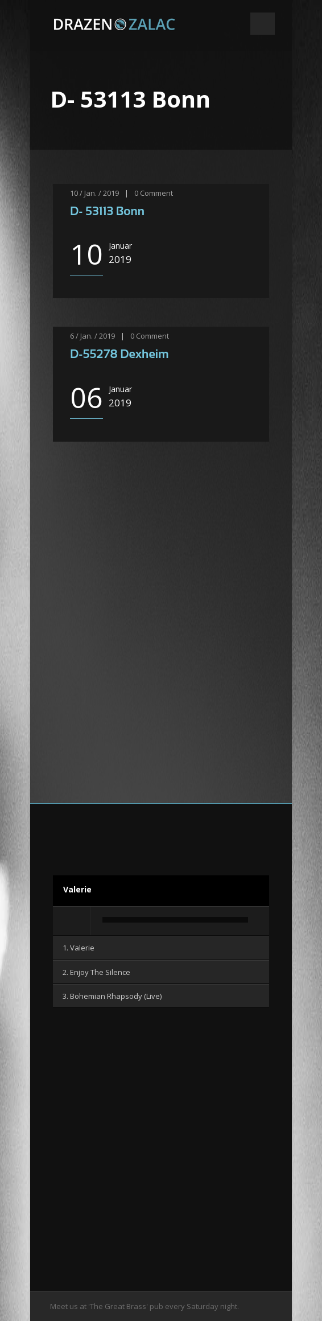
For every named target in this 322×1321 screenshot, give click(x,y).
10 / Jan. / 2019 (94, 193)
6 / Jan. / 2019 (92, 336)
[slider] (175, 920)
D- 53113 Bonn (107, 210)
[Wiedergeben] (72, 921)
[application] (161, 921)
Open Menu (262, 24)
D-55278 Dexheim (119, 353)
